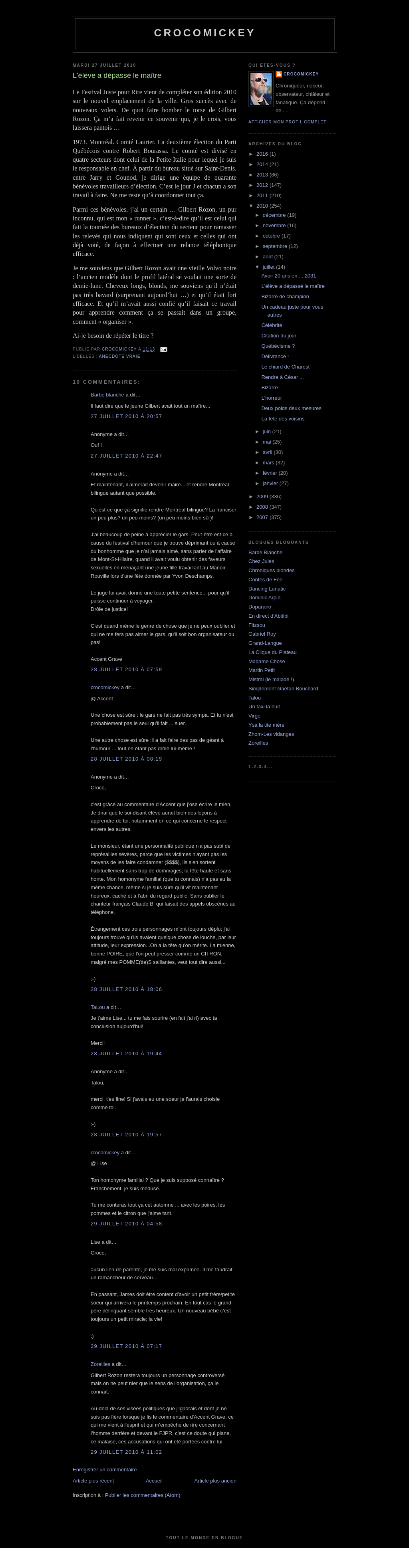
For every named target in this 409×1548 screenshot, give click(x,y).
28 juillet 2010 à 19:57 (126, 1135)
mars (269, 463)
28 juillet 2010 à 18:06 (126, 989)
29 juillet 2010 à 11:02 (126, 1452)
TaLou (98, 1007)
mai (268, 442)
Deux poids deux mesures (291, 408)
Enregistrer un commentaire (105, 1470)
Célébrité (271, 325)
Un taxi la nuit (264, 707)
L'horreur (271, 398)
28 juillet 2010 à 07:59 (126, 669)
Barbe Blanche (265, 552)
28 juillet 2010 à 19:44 (126, 1053)
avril (268, 452)
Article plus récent (93, 1481)
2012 (263, 185)
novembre (275, 225)
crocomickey (205, 33)
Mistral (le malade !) (271, 679)
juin (267, 431)
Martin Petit (261, 670)
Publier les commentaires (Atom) (143, 1495)
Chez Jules (261, 561)
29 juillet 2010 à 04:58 (126, 1224)
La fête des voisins (282, 419)
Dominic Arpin (264, 598)
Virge (254, 716)
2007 (263, 517)
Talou (254, 698)
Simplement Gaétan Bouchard (283, 689)
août (268, 257)
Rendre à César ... (282, 377)
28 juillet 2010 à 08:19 (126, 759)
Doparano (259, 607)
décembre (275, 215)
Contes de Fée (265, 580)
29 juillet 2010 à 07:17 (126, 1346)
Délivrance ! (275, 356)
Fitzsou (256, 625)
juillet (269, 267)
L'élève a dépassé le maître (293, 286)
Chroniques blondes (271, 570)
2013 (263, 175)
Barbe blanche (107, 395)
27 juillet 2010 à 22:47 (126, 456)
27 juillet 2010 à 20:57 (126, 416)
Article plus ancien (216, 1481)
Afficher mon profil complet (287, 122)
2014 (263, 164)
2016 (263, 154)
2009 (263, 496)
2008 (263, 507)
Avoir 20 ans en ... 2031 (288, 276)
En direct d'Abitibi (268, 616)
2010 (263, 206)
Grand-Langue (265, 643)
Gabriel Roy (262, 634)
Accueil (154, 1481)
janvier (271, 483)
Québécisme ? (278, 346)
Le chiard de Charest (285, 367)
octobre (272, 236)
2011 (263, 195)
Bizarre (269, 387)
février (271, 473)
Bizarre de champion (285, 296)
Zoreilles (100, 1364)
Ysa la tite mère (266, 725)
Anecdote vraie (120, 356)
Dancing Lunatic (267, 589)
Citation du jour (278, 336)
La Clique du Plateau (272, 652)
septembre (276, 246)
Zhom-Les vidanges (271, 734)
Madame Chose (266, 661)
